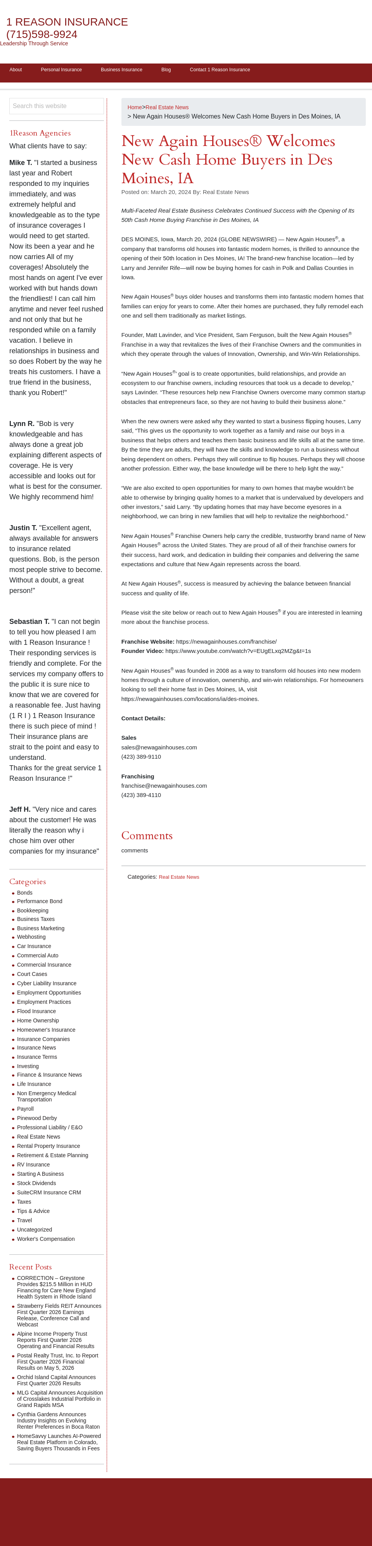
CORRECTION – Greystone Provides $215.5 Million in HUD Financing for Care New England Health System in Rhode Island (60, 1293)
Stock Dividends (39, 1185)
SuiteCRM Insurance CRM (53, 1195)
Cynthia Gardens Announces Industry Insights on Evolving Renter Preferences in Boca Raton (56, 1457)
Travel (25, 1223)
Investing (29, 1068)
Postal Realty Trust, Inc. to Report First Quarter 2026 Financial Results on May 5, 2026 (55, 1379)
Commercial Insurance (48, 967)
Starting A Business (44, 1176)
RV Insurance (36, 1167)
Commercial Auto (40, 958)
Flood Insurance (39, 1013)
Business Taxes (38, 921)
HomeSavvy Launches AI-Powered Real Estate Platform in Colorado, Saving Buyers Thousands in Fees (58, 1485)
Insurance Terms (40, 1059)
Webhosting (33, 939)
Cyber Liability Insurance (51, 986)
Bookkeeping (35, 913)
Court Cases (34, 976)
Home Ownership (41, 1023)
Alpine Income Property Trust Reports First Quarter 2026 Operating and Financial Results (57, 1351)
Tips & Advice (35, 1213)
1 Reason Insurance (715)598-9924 (75, 28)
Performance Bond (43, 903)
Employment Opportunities (53, 995)
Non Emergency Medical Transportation (51, 1099)
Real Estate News (182, 879)
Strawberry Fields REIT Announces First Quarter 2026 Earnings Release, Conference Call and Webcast (59, 1323)
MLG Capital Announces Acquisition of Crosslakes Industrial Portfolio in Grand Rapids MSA (54, 1429)
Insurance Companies (47, 1041)
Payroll (26, 1111)
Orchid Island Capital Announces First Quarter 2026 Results (58, 1404)
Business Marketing (44, 931)
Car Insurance (36, 948)
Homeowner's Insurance (50, 1032)
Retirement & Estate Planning (58, 1157)
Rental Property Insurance (53, 1148)
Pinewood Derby (39, 1120)
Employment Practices (48, 1004)
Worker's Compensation (50, 1241)
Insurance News (39, 1050)
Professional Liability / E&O (54, 1130)
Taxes (25, 1204)
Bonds (26, 895)
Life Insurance (36, 1086)
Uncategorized (37, 1232)
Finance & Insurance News (54, 1077)
